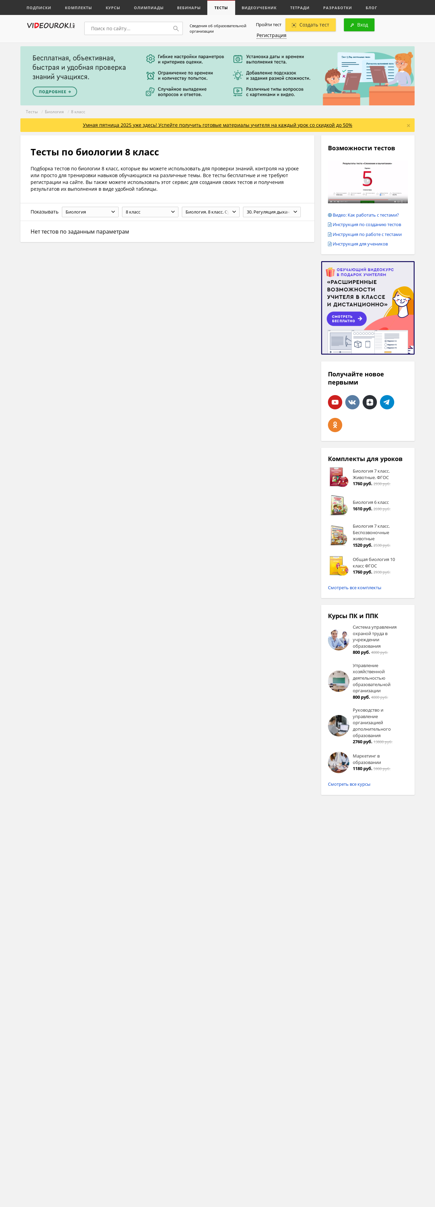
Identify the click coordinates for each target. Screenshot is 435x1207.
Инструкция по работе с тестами (367, 234)
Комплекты (78, 7)
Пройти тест (268, 24)
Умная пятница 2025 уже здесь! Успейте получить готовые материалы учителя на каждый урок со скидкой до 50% (217, 125)
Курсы (113, 7)
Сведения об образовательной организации (218, 28)
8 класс (78, 112)
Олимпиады (149, 7)
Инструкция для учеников (360, 244)
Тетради (300, 7)
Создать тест (310, 24)
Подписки (39, 7)
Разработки (338, 7)
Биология (54, 112)
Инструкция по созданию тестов (367, 224)
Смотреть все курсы (349, 784)
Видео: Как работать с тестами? (366, 215)
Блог (372, 7)
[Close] (408, 125)
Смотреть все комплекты (354, 587)
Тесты (221, 7)
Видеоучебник (259, 7)
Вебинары (189, 7)
